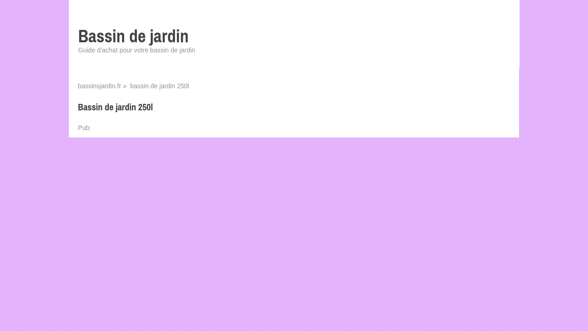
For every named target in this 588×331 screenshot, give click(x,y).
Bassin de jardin (133, 36)
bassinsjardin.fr (99, 86)
